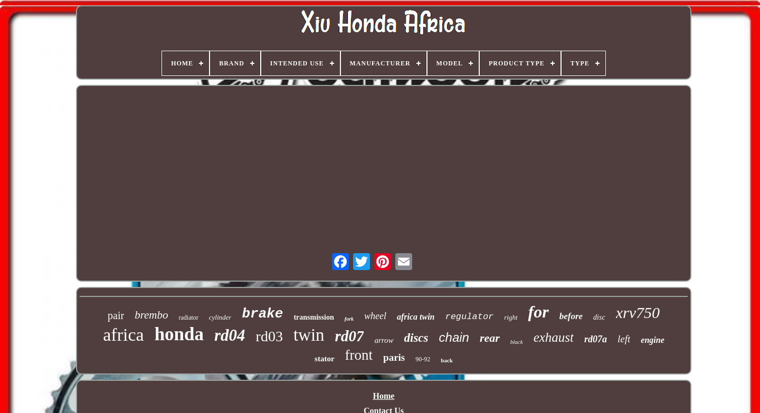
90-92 (422, 359)
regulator (469, 317)
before (571, 316)
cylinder (220, 317)
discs (416, 337)
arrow (383, 340)
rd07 (349, 336)
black (516, 342)
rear (490, 337)
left (624, 338)
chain (454, 337)
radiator (188, 317)
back (447, 360)
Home (384, 395)
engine (652, 339)
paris (394, 357)
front (359, 355)
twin (309, 334)
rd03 (269, 336)
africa (123, 334)
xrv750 (638, 312)
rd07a (595, 339)
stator (325, 358)
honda (179, 334)
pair (116, 315)
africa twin (416, 316)
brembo (151, 315)
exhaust (554, 337)
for (538, 311)
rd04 (229, 335)
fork (349, 319)
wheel (375, 316)
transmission (313, 317)
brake (262, 314)
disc (599, 317)
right (510, 317)
